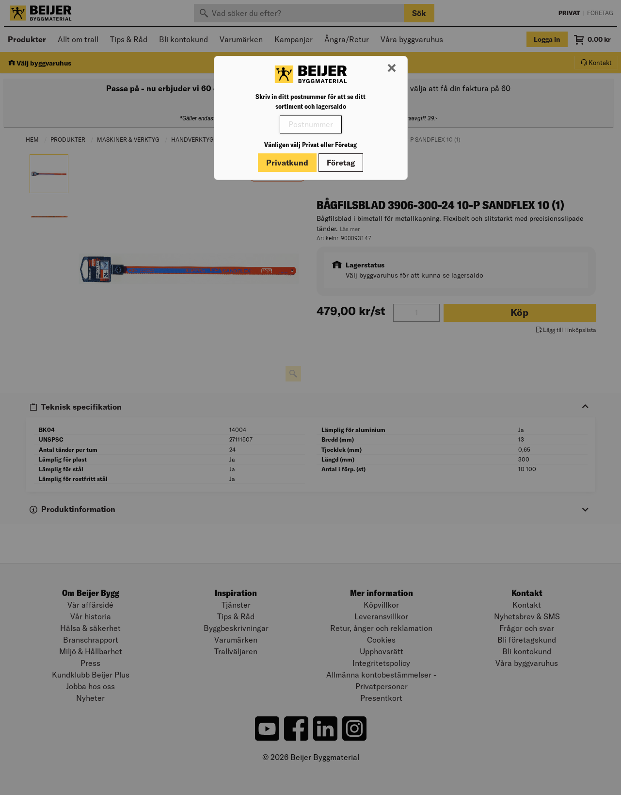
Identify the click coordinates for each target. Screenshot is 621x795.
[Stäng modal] (391, 68)
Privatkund (287, 162)
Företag (341, 162)
